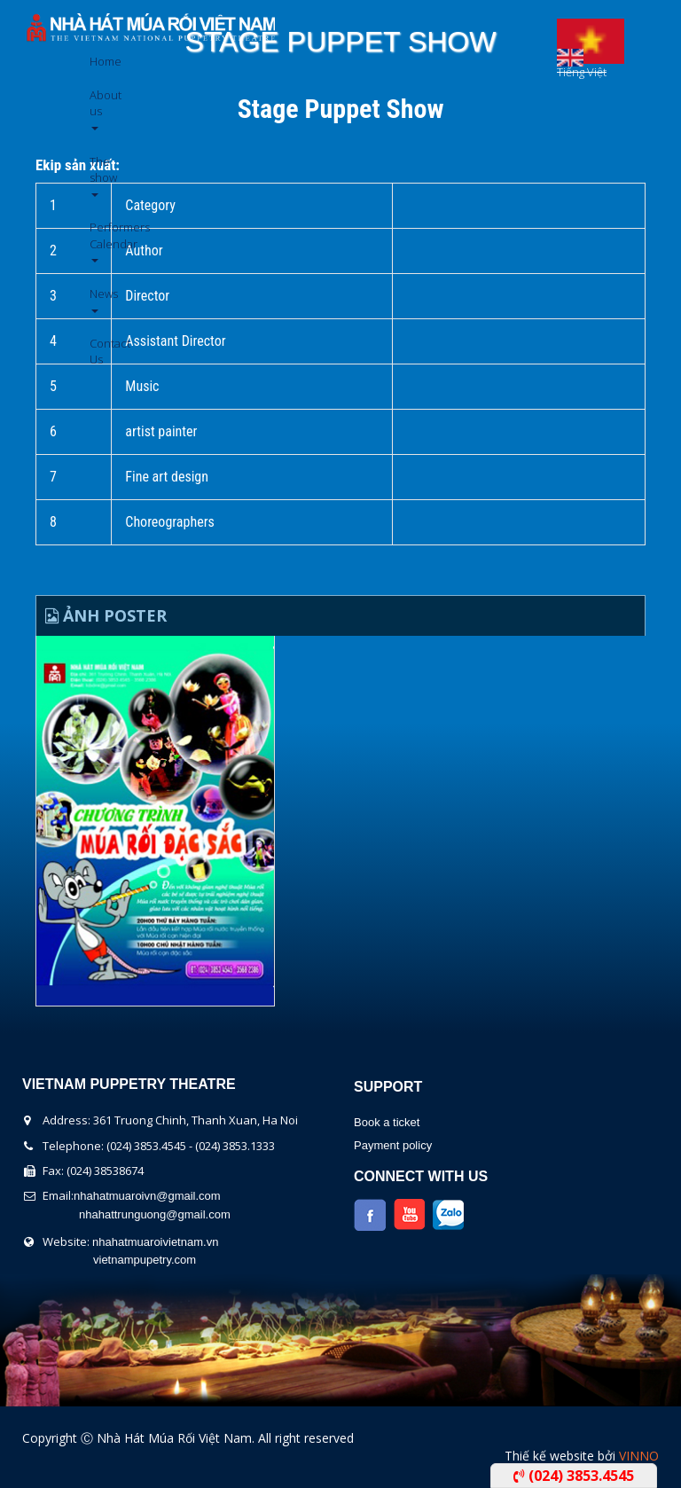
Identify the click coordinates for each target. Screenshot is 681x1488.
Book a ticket (386, 1122)
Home (96, 61)
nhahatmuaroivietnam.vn (155, 1242)
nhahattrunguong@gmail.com (155, 1214)
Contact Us (96, 351)
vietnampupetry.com (144, 1259)
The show (96, 175)
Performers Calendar (96, 240)
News (96, 299)
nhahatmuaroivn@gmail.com (147, 1195)
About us (96, 108)
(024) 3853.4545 (573, 1475)
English (570, 53)
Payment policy (393, 1145)
